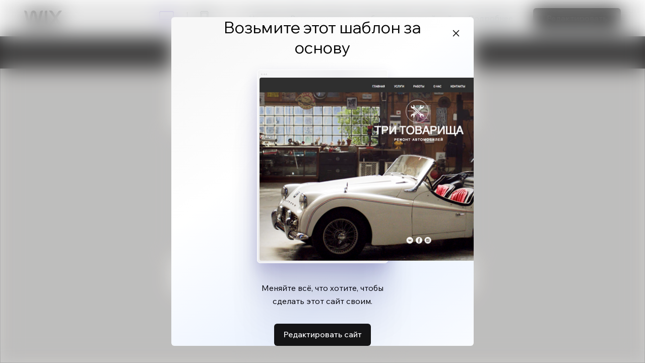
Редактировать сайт (322, 334)
